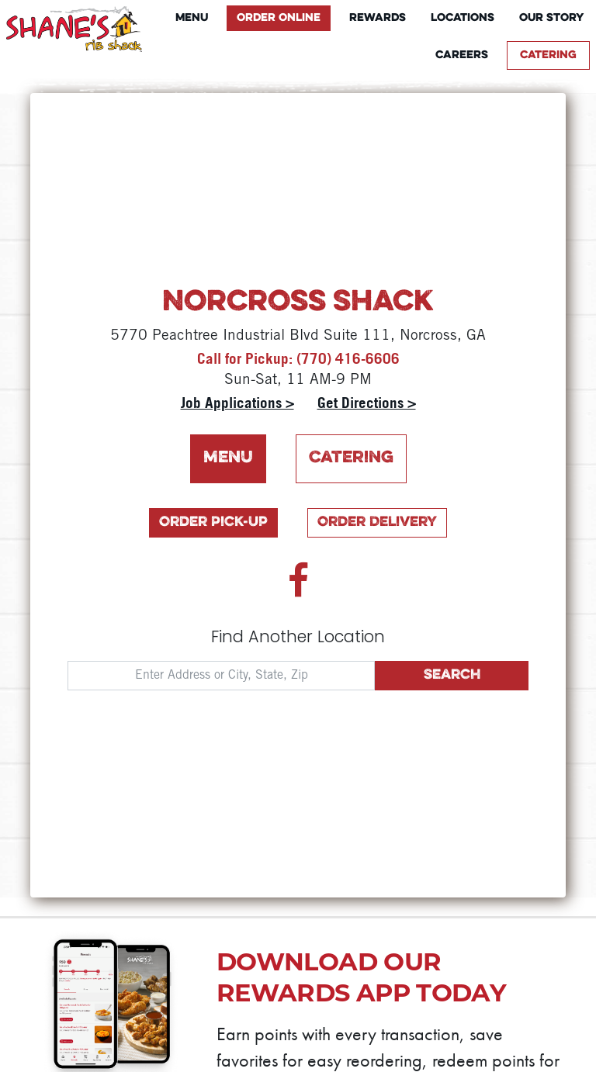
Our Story (551, 18)
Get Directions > (366, 402)
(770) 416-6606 (348, 358)
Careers (461, 55)
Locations (462, 18)
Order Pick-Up (213, 522)
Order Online (279, 18)
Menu (191, 18)
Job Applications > (237, 402)
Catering (548, 55)
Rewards (377, 18)
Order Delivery (377, 522)
